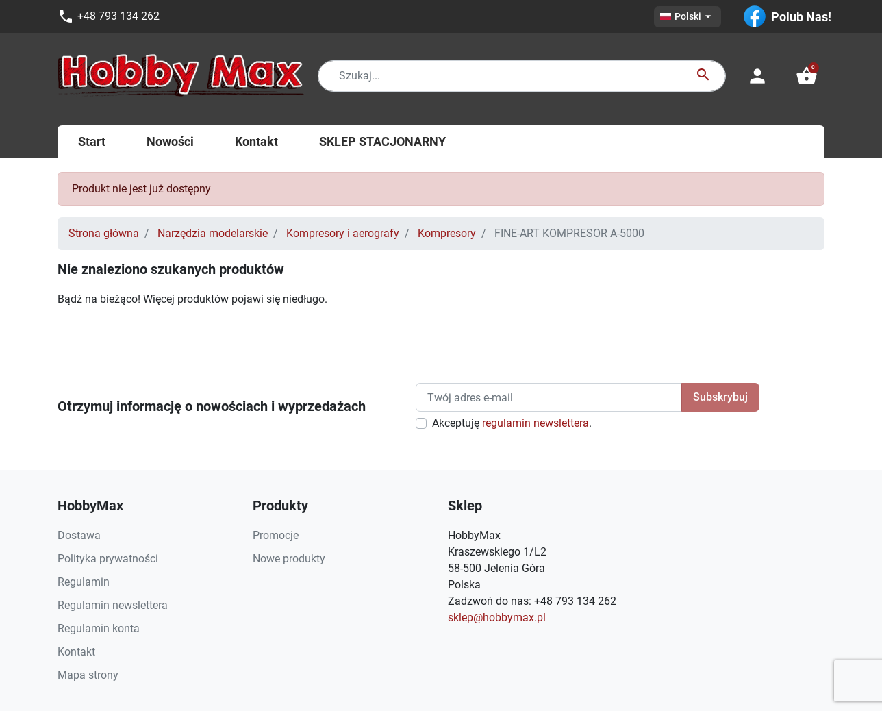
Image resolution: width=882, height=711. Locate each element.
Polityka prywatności (108, 558)
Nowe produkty (289, 558)
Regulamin (84, 581)
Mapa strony (88, 675)
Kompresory (447, 233)
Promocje (276, 535)
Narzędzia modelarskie (213, 233)
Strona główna (103, 233)
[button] (806, 76)
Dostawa (79, 535)
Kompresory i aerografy (342, 233)
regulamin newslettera (535, 422)
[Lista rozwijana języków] (687, 16)
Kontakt (76, 651)
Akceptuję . (512, 422)
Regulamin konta (99, 628)
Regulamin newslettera (113, 605)
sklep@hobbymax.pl (497, 617)
